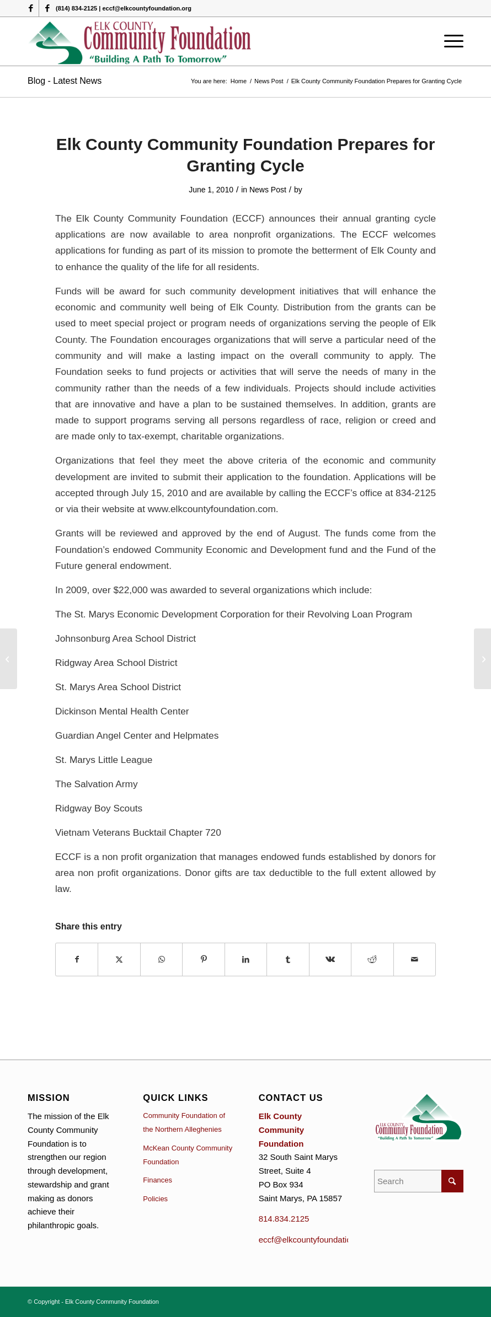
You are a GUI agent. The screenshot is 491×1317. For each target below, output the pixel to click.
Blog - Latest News (65, 80)
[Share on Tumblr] (287, 959)
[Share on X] (119, 959)
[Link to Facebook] (31, 8)
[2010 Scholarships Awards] (482, 658)
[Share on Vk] (330, 959)
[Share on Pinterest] (203, 959)
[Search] (418, 1181)
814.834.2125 (284, 1218)
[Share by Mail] (415, 959)
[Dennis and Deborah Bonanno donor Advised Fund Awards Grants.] (8, 658)
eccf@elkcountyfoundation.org (314, 1239)
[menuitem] (451, 41)
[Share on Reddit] (372, 959)
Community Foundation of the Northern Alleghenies (184, 1122)
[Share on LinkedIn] (245, 959)
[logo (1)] (140, 41)
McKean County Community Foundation (187, 1155)
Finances (157, 1180)
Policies (155, 1199)
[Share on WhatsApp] (161, 959)
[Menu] (451, 41)
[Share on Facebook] (77, 959)
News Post (267, 189)
